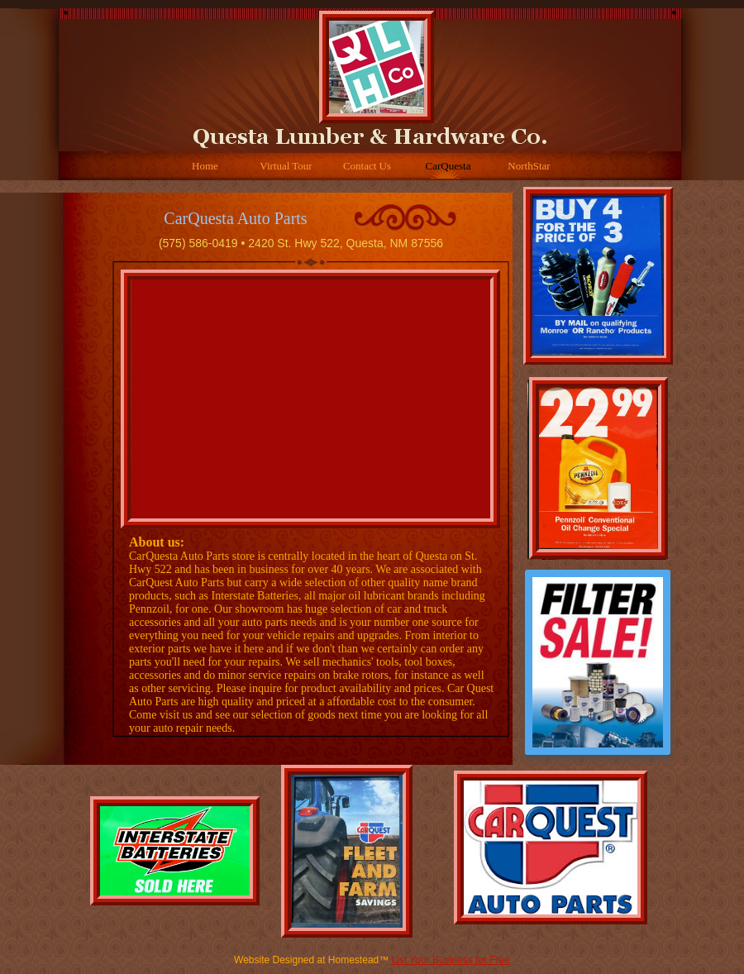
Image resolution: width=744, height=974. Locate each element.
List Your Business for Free (451, 960)
